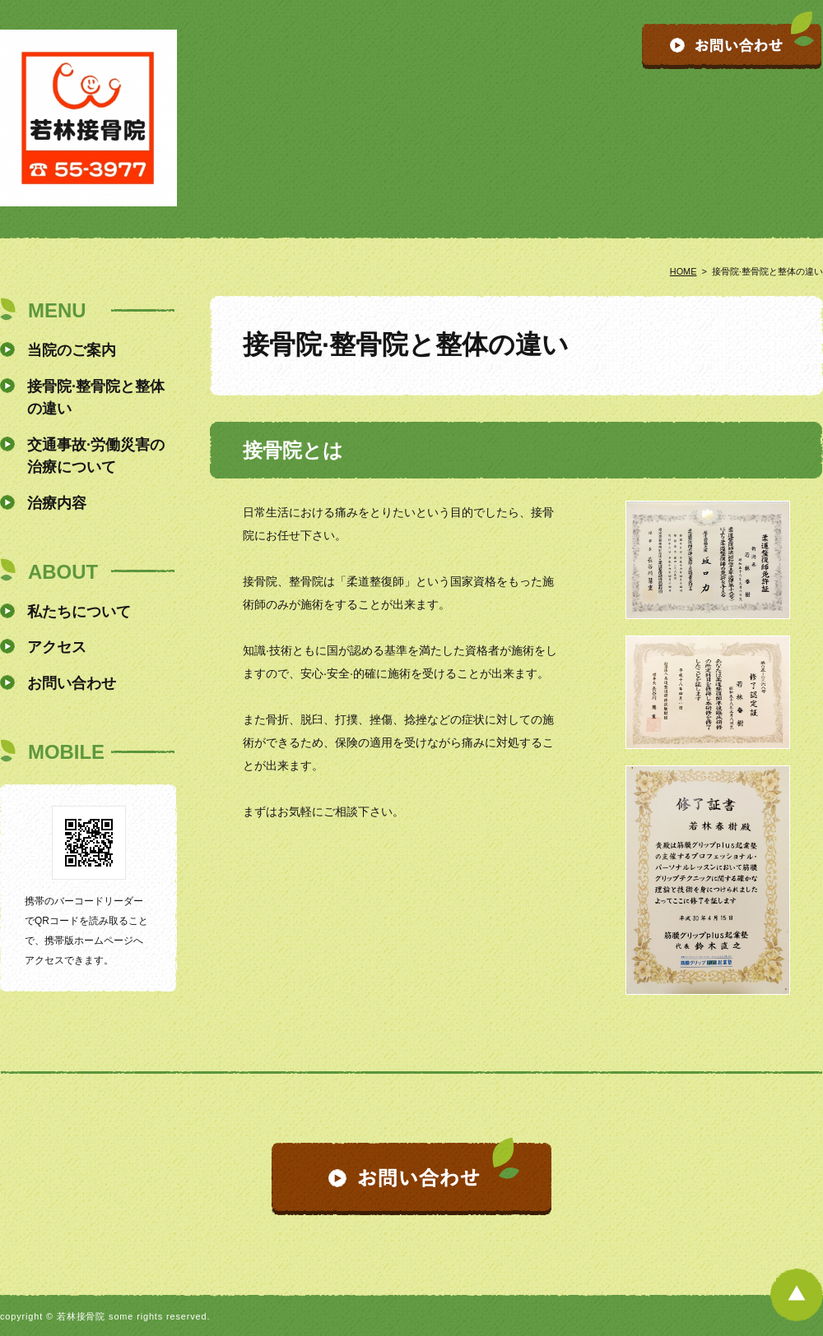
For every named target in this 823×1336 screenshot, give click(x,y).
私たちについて (79, 611)
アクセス (56, 647)
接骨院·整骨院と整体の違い (96, 397)
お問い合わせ (71, 683)
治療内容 (56, 503)
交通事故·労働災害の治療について (96, 456)
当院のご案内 (71, 350)
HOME (683, 271)
